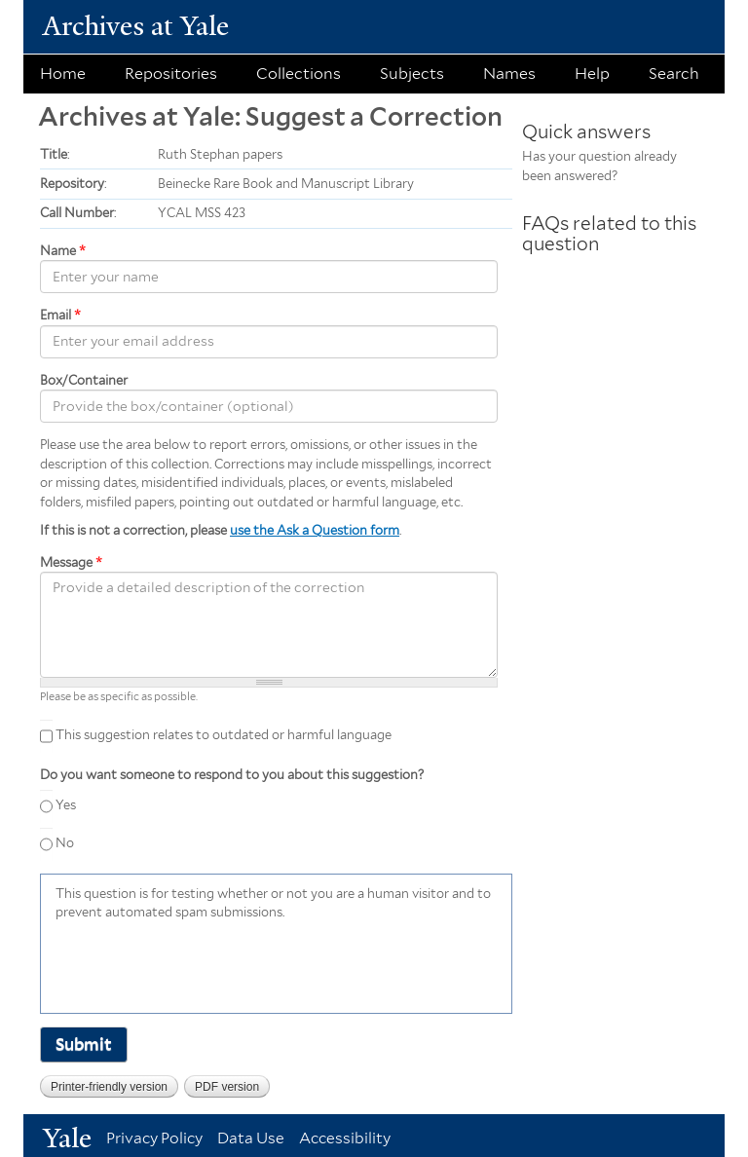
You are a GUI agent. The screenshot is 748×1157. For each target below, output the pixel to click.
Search (674, 73)
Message (71, 562)
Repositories (171, 73)
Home (63, 73)
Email (60, 315)
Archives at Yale (136, 26)
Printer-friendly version (109, 1087)
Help (592, 73)
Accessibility (345, 1138)
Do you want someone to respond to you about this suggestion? (232, 774)
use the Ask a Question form (314, 530)
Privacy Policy (154, 1138)
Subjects (412, 73)
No (65, 843)
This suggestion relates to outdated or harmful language (224, 735)
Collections (298, 73)
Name (63, 250)
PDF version (227, 1087)
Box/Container (84, 380)
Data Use (250, 1138)
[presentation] (204, 965)
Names (509, 73)
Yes (66, 805)
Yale (67, 1138)
